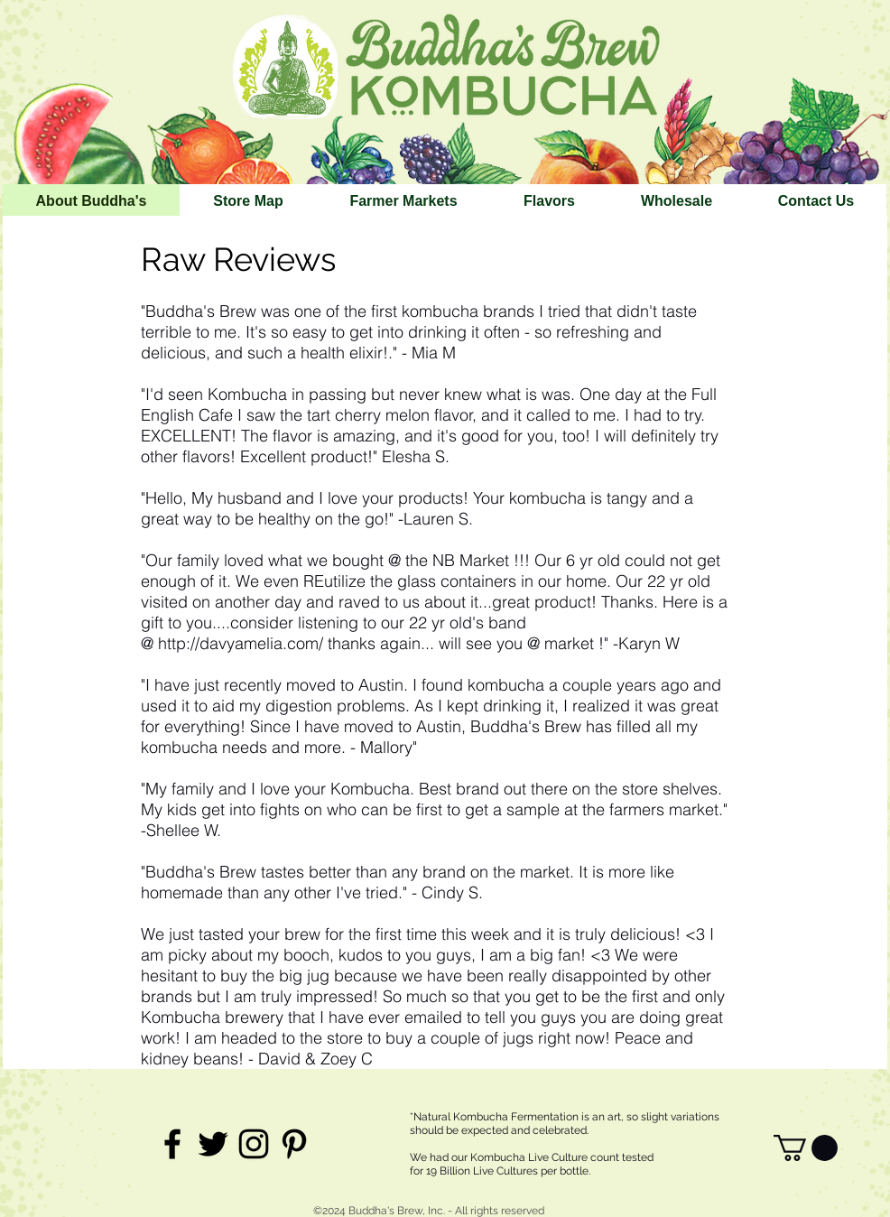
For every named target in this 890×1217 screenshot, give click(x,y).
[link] (806, 1148)
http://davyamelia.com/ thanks (266, 643)
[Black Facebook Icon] (172, 1144)
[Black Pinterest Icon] (294, 1144)
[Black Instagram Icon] (253, 1144)
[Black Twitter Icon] (213, 1144)
